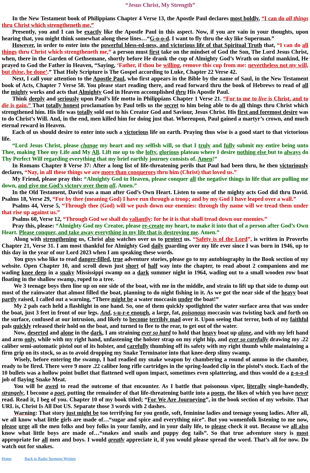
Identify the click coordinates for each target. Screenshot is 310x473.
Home (7, 458)
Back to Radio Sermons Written (50, 458)
